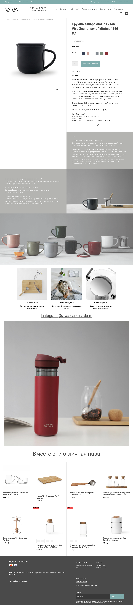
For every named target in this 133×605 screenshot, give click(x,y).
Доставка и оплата (104, 2)
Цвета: (74, 52)
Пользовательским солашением (97, 602)
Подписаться (117, 596)
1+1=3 (16, 20)
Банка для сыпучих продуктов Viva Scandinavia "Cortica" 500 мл (49, 546)
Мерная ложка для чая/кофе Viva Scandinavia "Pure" (82, 494)
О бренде (92, 2)
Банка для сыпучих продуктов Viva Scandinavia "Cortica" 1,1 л (82, 546)
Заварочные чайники (89, 9)
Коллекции (63, 9)
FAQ (113, 2)
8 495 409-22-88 (81, 582)
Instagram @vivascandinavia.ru (66, 316)
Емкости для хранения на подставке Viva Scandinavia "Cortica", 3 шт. (116, 494)
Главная (7, 20)
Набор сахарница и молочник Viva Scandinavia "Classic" (15, 494)
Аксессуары (118, 9)
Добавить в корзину (90, 64)
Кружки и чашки (105, 9)
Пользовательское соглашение (84, 565)
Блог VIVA (84, 2)
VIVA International (123, 2)
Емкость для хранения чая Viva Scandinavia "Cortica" (114, 539)
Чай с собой (74, 9)
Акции (55, 9)
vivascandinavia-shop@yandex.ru (86, 585)
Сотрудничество (101, 565)
